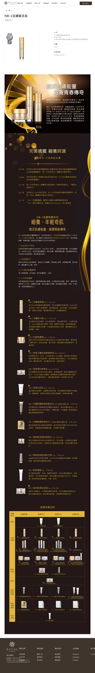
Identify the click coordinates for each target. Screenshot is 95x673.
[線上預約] (86, 3)
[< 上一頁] (8, 10)
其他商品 (39, 660)
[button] (37, 3)
